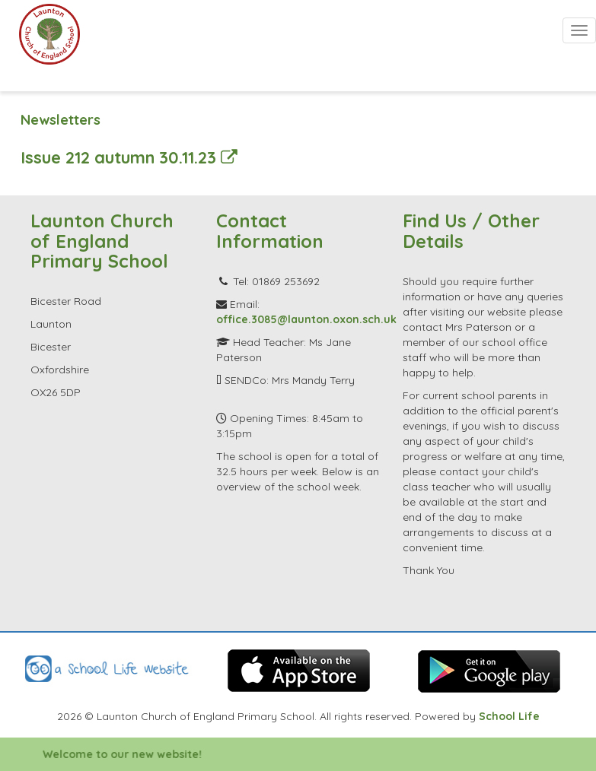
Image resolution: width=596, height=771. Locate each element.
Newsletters (60, 119)
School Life (509, 716)
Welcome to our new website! (132, 754)
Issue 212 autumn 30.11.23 (129, 157)
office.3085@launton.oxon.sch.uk (306, 319)
